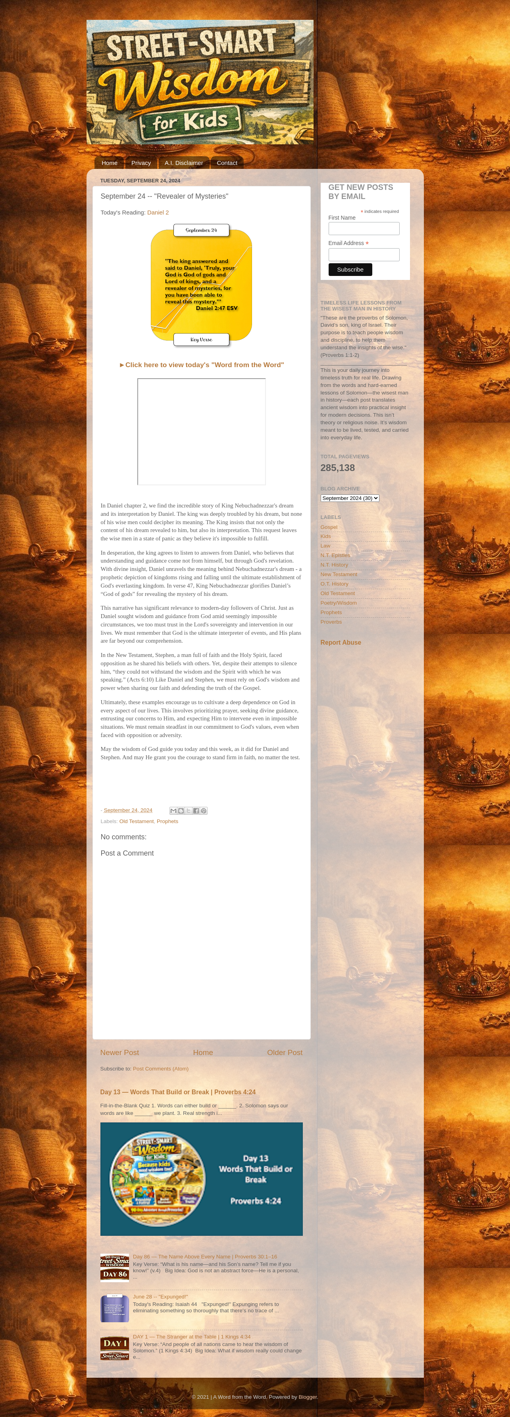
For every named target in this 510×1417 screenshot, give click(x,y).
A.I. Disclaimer (184, 162)
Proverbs (331, 622)
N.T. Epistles (335, 555)
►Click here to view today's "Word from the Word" (201, 365)
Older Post (284, 1052)
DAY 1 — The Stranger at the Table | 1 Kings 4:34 (192, 1337)
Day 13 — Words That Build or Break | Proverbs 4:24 (178, 1092)
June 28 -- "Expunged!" (160, 1297)
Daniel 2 (159, 212)
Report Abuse (341, 642)
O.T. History (335, 584)
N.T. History (334, 565)
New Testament (339, 574)
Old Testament (136, 821)
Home (109, 162)
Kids (326, 536)
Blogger (308, 1397)
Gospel (329, 527)
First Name (342, 217)
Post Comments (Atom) (161, 1069)
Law (326, 546)
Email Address (349, 243)
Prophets (167, 821)
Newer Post (119, 1052)
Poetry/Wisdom (339, 603)
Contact (227, 162)
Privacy (141, 162)
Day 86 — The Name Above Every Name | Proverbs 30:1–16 (205, 1257)
